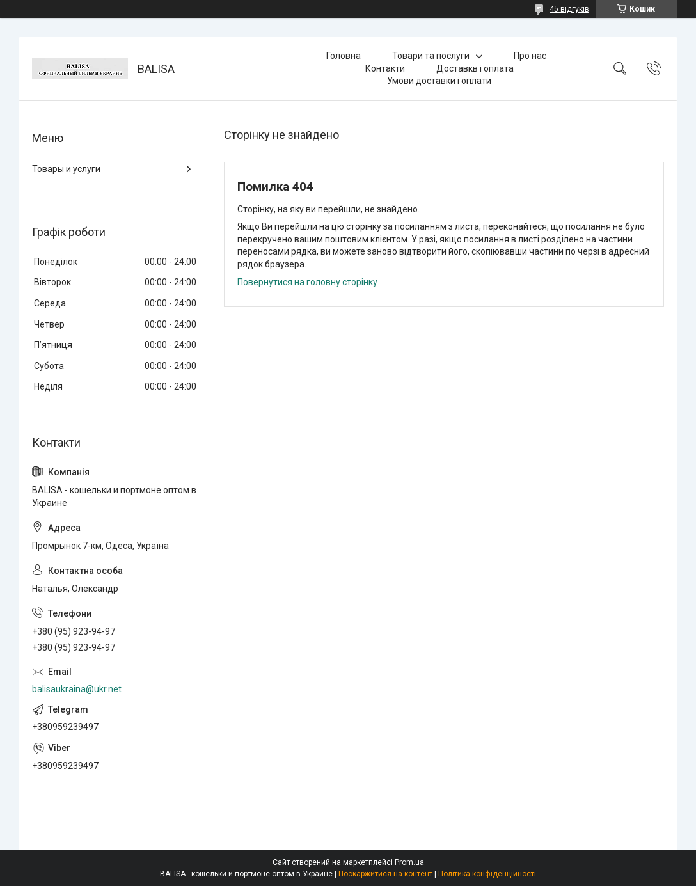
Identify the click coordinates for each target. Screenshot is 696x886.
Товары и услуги (66, 169)
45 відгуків (569, 8)
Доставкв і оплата (475, 68)
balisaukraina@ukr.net (77, 689)
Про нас (530, 56)
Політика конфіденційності (487, 873)
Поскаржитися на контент (385, 873)
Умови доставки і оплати (439, 80)
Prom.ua (409, 862)
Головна (343, 56)
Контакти (385, 68)
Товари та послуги (431, 56)
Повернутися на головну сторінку (307, 282)
